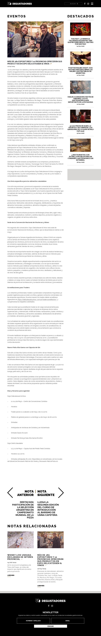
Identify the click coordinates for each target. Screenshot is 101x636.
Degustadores (19, 3)
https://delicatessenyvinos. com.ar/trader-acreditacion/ (37, 299)
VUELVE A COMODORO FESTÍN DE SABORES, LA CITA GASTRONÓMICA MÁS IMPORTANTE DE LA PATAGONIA (80, 100)
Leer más (10, 578)
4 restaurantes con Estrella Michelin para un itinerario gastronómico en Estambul (80, 158)
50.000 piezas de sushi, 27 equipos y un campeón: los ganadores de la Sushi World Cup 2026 (80, 129)
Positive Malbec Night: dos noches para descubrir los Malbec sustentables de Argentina (80, 71)
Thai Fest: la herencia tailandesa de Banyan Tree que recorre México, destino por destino (80, 42)
